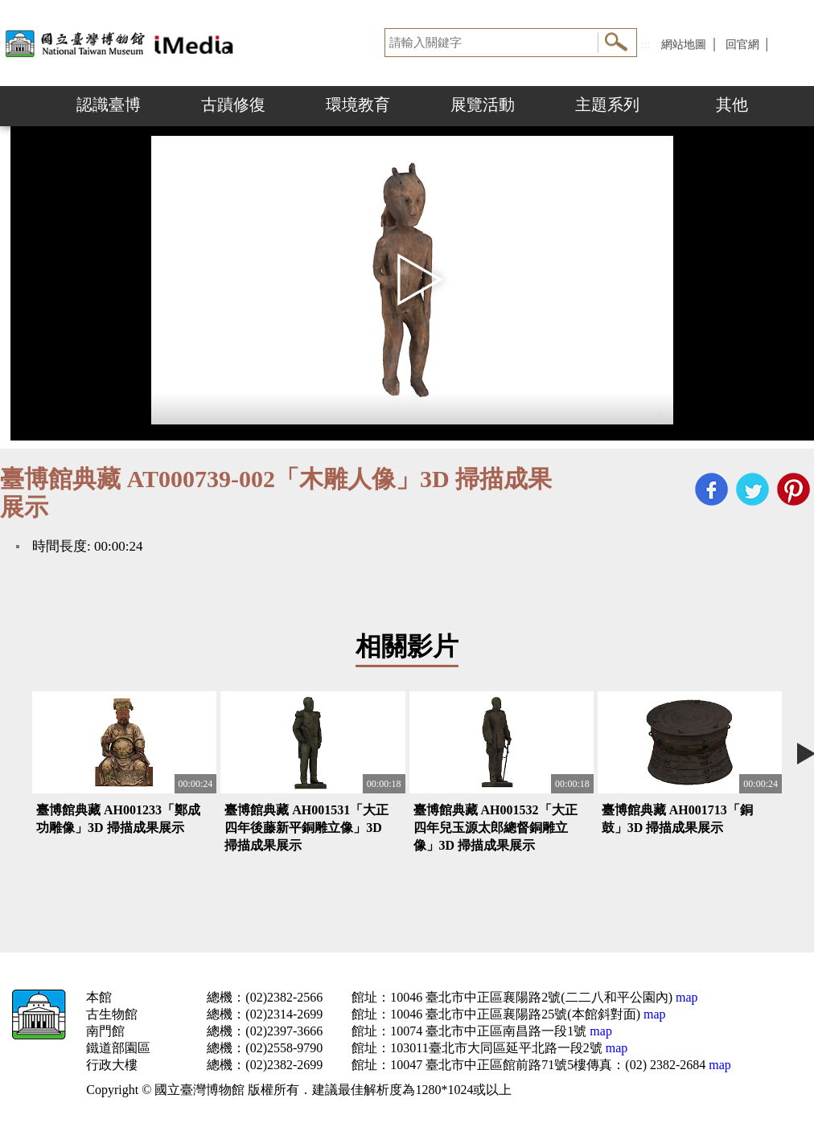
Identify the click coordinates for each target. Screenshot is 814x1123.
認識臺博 (108, 104)
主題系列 (607, 104)
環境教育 (358, 104)
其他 (732, 104)
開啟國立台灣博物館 (122, 43)
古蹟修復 (233, 104)
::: (646, 45)
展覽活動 (482, 104)
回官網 (742, 45)
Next (798, 106)
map (685, 997)
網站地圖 (683, 45)
